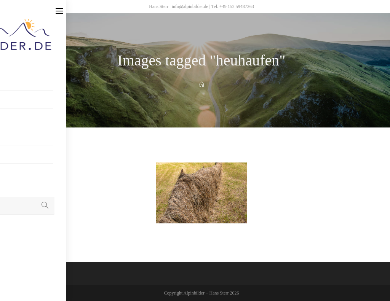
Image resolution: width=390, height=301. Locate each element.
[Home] (201, 85)
